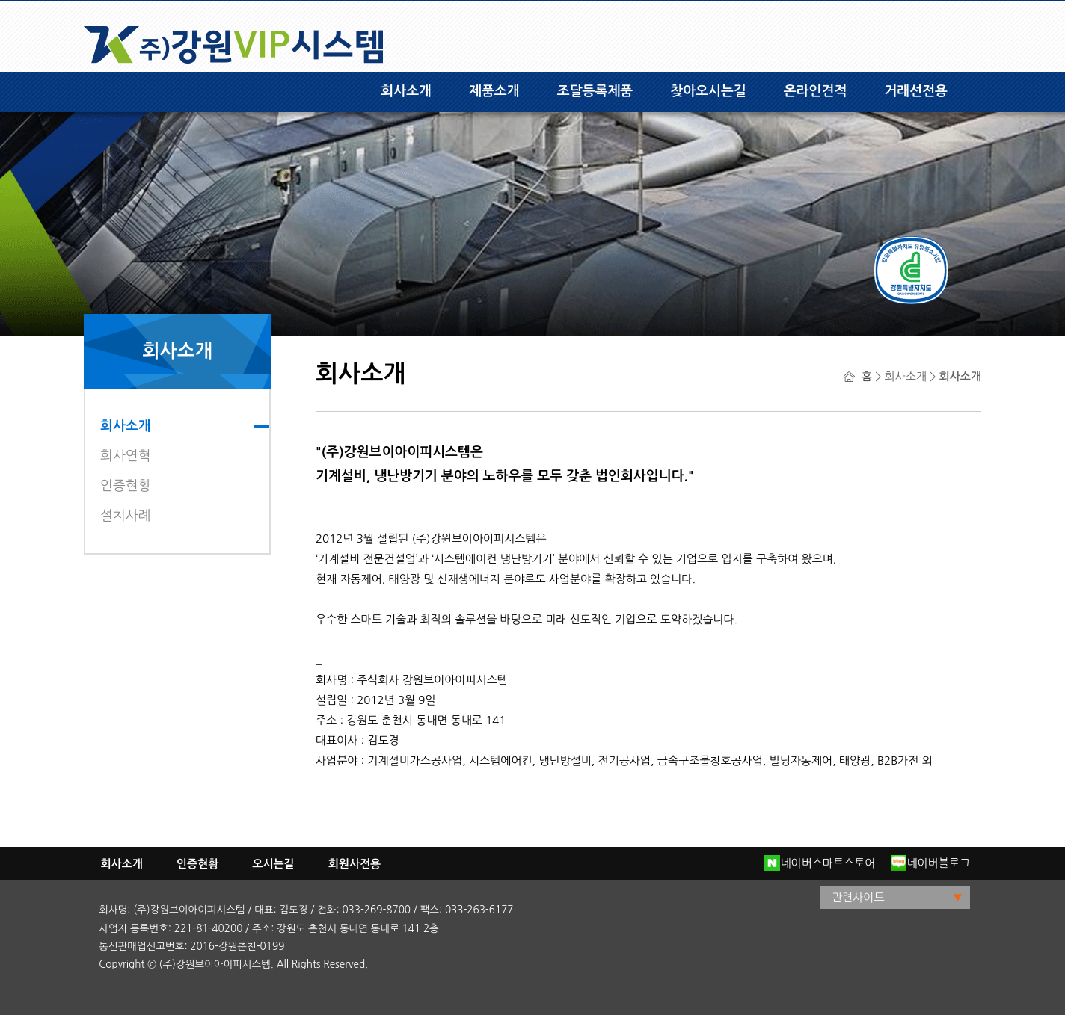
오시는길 (273, 863)
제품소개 (494, 91)
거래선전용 (916, 91)
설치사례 (125, 515)
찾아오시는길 (708, 91)
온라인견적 (815, 91)
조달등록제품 (595, 91)
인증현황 (125, 486)
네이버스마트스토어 (819, 863)
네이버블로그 (930, 863)
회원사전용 (354, 863)
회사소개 (406, 91)
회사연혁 (125, 456)
